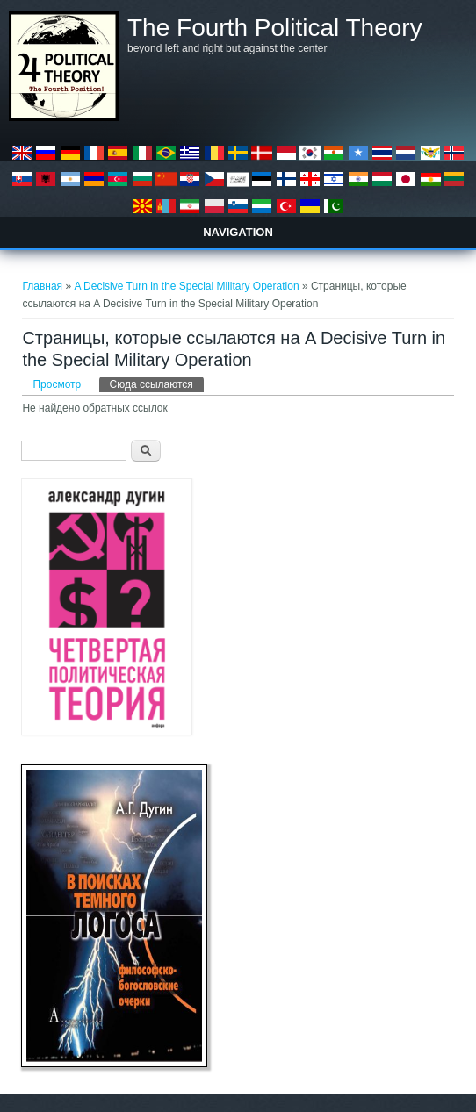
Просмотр (56, 384)
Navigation (238, 232)
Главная (42, 286)
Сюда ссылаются (157, 384)
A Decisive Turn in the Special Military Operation (186, 286)
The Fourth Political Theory (274, 28)
